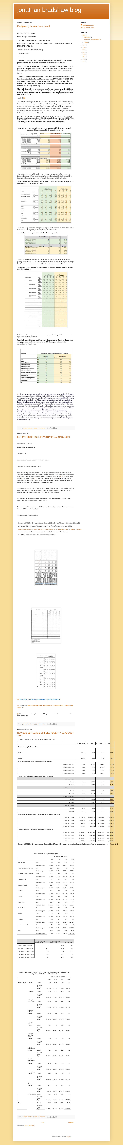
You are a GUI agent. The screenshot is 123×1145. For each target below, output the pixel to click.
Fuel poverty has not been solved (33, 26)
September (87, 37)
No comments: (41, 428)
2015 (83, 54)
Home (42, 1122)
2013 (83, 59)
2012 (83, 61)
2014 (83, 57)
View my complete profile (87, 27)
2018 (83, 50)
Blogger (69, 1136)
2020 (83, 47)
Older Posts (71, 1122)
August (86, 42)
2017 (83, 52)
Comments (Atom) (29, 1125)
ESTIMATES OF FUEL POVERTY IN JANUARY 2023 (43, 437)
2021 (83, 45)
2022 (83, 35)
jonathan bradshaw (88, 25)
